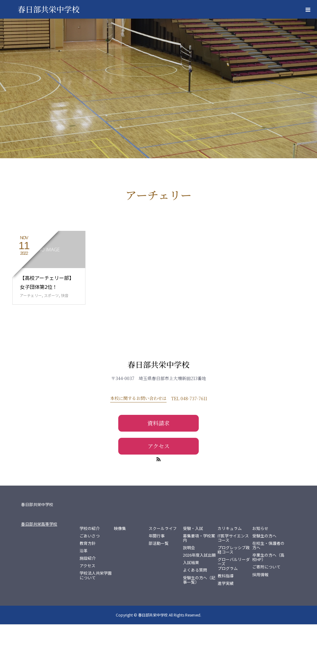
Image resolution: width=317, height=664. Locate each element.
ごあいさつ (90, 575)
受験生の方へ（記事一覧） (199, 619)
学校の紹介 (90, 568)
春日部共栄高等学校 (39, 564)
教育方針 (88, 583)
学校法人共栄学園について (96, 615)
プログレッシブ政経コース (234, 589)
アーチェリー (31, 335)
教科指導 (226, 615)
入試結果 (191, 602)
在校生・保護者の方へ (268, 585)
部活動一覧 (159, 583)
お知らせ (260, 568)
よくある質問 (195, 610)
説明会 (189, 587)
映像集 (120, 568)
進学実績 (226, 623)
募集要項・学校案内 (199, 577)
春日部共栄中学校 (158, 403)
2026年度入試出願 (199, 595)
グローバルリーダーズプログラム (234, 603)
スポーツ (51, 335)
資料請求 (158, 463)
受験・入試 (193, 568)
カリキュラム (230, 568)
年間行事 (157, 575)
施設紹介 (88, 598)
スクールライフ (163, 568)
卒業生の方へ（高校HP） (268, 597)
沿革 (84, 590)
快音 (64, 335)
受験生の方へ (264, 575)
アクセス (159, 485)
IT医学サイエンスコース (233, 577)
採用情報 (260, 614)
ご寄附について (266, 606)
